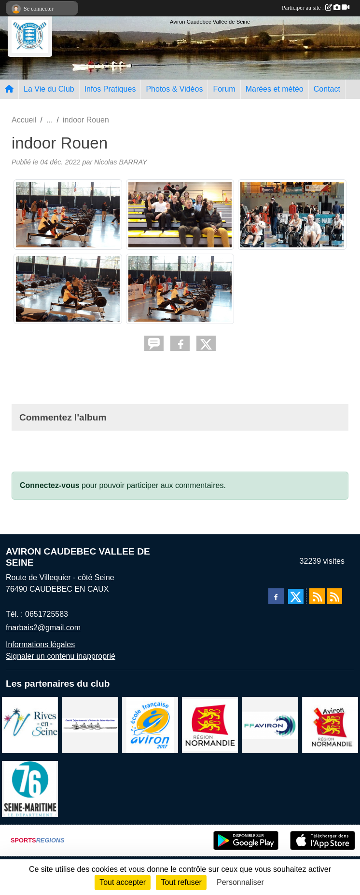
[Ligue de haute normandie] (330, 724)
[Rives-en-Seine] (30, 724)
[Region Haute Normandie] (210, 724)
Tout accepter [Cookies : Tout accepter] (122, 882)
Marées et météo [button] (275, 89)
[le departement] (30, 788)
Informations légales (40, 644)
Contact (327, 89)
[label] (150, 724)
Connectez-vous (50, 485)
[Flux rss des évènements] (334, 596)
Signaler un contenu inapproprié (60, 656)
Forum (224, 89)
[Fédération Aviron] (270, 724)
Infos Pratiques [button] (110, 89)
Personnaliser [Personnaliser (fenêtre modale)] (240, 882)
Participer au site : (315, 7)
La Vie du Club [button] (49, 89)
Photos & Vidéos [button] (174, 89)
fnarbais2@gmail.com (43, 628)
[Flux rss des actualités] (317, 596)
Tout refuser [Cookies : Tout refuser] (181, 882)
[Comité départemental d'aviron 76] (90, 724)
